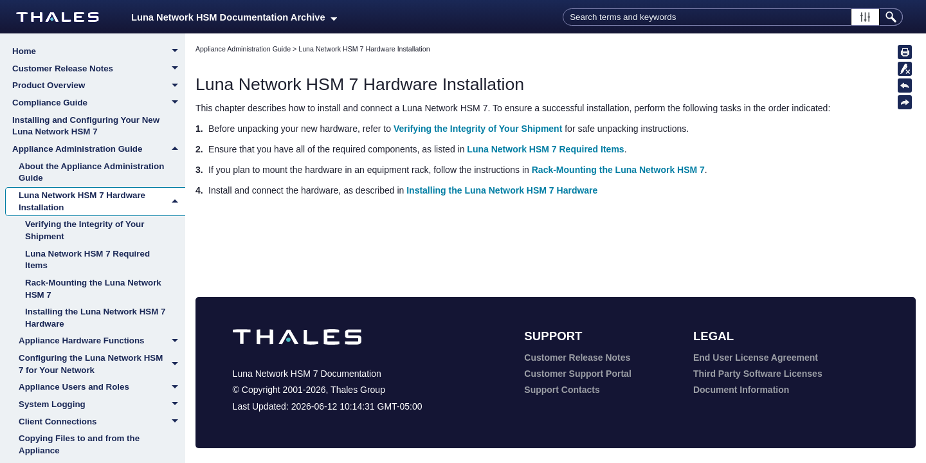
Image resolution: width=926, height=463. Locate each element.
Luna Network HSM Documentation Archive (234, 17)
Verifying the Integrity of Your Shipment (84, 230)
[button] (865, 17)
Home (98, 52)
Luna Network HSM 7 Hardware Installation (102, 201)
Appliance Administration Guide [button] (98, 149)
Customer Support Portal (577, 373)
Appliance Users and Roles (102, 387)
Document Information (741, 390)
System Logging (102, 405)
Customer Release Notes (98, 69)
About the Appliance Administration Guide (91, 172)
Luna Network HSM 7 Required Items (87, 260)
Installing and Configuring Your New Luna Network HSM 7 (85, 126)
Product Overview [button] (98, 86)
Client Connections (102, 422)
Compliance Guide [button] (98, 103)
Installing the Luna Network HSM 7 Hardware (95, 318)
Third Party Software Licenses (757, 373)
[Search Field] (733, 17)
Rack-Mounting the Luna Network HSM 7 (93, 289)
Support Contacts (561, 390)
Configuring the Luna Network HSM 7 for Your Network (102, 364)
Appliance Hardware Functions (102, 341)
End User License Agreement (755, 357)
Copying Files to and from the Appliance (79, 444)
